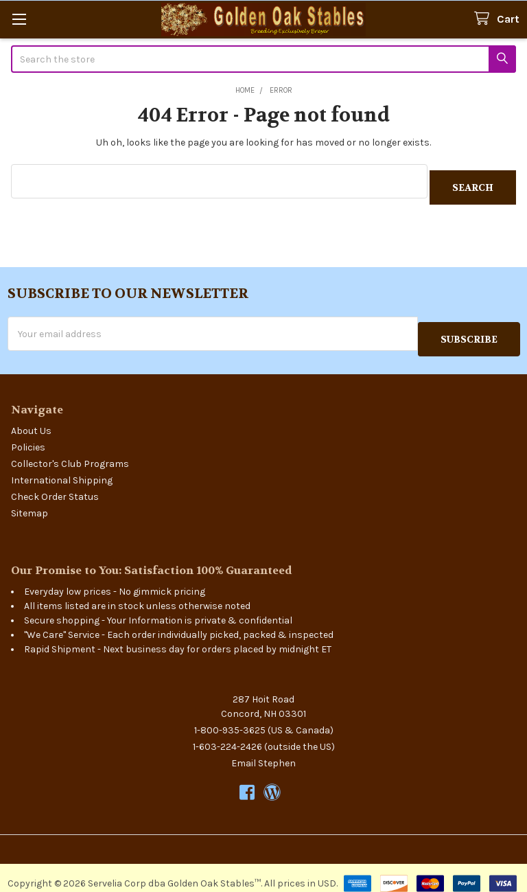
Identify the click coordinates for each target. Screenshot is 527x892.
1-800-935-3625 (230, 718)
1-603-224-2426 (227, 735)
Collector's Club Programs (70, 452)
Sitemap (29, 501)
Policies (28, 436)
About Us (31, 419)
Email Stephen (263, 751)
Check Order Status (55, 485)
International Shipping (62, 468)
